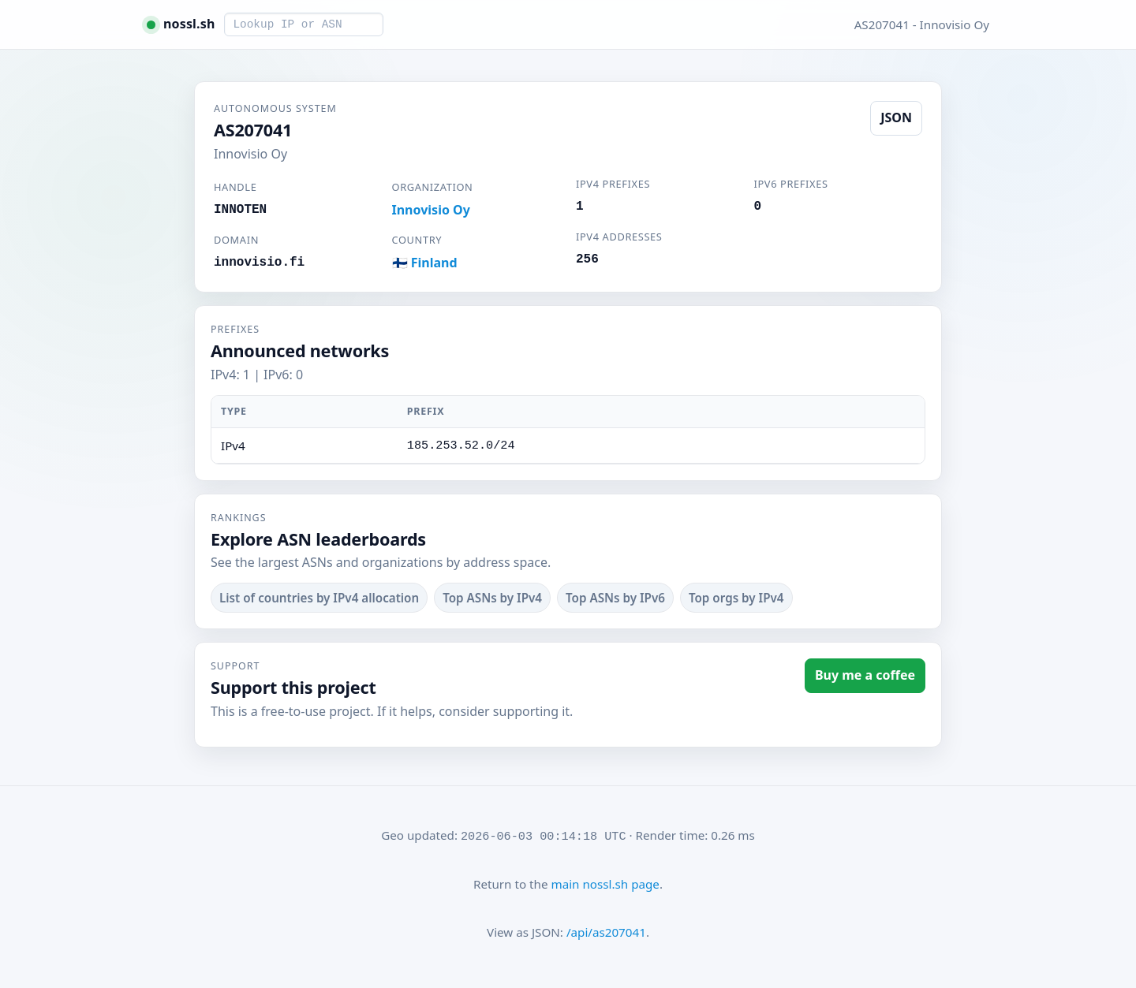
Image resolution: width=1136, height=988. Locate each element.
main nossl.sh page (605, 884)
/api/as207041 (606, 932)
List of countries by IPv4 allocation (319, 598)
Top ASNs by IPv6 (615, 598)
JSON (896, 117)
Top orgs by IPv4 (736, 598)
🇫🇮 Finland (425, 262)
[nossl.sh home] (181, 24)
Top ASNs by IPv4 (492, 598)
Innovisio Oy (431, 209)
